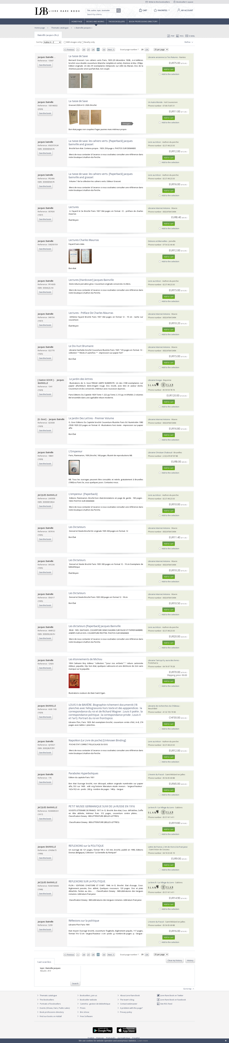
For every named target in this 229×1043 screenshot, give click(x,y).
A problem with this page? (130, 1008)
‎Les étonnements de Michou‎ (85, 659)
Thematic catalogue (59, 27)
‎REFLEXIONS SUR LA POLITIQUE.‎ (87, 881)
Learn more (142, 1040)
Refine (189, 42)
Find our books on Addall (49, 1016)
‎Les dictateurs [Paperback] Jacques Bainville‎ (95, 626)
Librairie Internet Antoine (159, 208)
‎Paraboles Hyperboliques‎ (83, 773)
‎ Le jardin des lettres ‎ (81, 379)
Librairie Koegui (155, 380)
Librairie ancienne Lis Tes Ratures (163, 57)
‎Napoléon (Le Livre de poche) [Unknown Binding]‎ (97, 740)
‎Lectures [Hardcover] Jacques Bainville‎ (91, 280)
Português (110, 1038)
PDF (171, 36)
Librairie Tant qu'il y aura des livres (163, 660)
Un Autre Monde (155, 102)
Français (100, 1038)
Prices (82, 1008)
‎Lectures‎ (74, 207)
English (91, 1038)
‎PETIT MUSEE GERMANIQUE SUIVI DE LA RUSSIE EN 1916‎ (102, 806)
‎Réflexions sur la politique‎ (84, 920)
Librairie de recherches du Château (163, 706)
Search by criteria (94, 14)
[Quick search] (102, 10)
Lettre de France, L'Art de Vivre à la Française (168, 847)
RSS (180, 36)
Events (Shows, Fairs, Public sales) (53, 1008)
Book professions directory (143, 21)
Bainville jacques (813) (48, 35)
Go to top (189, 988)
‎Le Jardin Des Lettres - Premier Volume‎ (91, 418)
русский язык (124, 1038)
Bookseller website (87, 999)
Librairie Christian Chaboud (160, 452)
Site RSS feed (164, 1003)
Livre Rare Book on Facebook (171, 999)
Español (135, 1038)
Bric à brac (84, 1012)
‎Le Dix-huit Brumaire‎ (81, 346)
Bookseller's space (183, 2)
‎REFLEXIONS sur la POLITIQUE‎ (86, 845)
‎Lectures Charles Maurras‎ (84, 240)
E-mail (190, 36)
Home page (77, 21)
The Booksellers (117, 21)
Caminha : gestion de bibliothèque (95, 1003)
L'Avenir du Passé (156, 774)
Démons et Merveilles (157, 241)
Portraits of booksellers (50, 1003)
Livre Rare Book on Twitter (170, 995)
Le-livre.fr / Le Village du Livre (161, 807)
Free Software (86, 1016)
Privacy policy (124, 1012)
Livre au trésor (154, 142)
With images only (73, 42)
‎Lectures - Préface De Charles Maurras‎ (91, 313)
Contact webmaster (127, 1003)
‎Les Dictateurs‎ (77, 527)
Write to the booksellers (158, 2)
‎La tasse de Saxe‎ (78, 56)
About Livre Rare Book (130, 995)
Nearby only (88, 42)
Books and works (95, 21)
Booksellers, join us (87, 995)
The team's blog (125, 999)
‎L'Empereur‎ (75, 451)
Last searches (44, 961)
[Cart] (142, 10)
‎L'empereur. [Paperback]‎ (83, 494)
